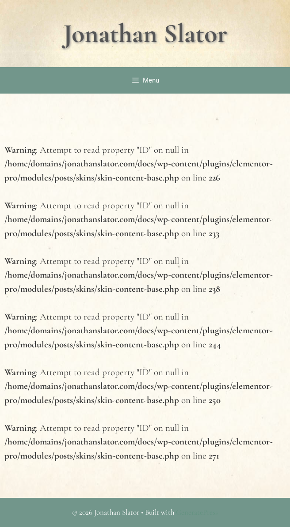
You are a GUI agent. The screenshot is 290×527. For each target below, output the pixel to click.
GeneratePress (197, 512)
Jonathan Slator (145, 33)
